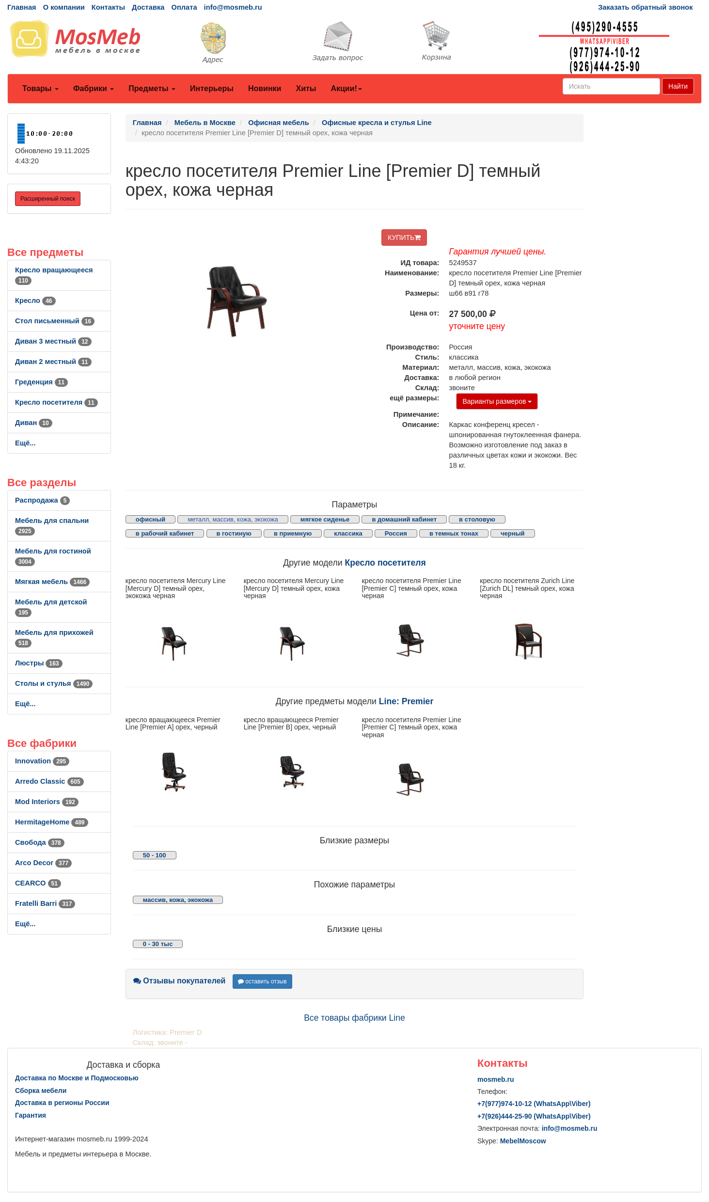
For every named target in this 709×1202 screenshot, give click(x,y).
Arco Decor (43, 863)
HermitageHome (51, 822)
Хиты (306, 88)
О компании (64, 7)
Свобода (39, 842)
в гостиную (234, 533)
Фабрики (93, 88)
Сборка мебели (40, 1090)
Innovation (42, 761)
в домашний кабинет (404, 519)
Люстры (39, 663)
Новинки (265, 88)
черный (513, 533)
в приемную (293, 533)
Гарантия (30, 1115)
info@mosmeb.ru (233, 7)
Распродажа (42, 500)
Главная (21, 7)
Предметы (151, 88)
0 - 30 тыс (158, 944)
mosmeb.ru (495, 1079)
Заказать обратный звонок (645, 7)
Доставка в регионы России (62, 1103)
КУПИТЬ (404, 237)
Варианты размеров (497, 401)
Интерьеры (212, 88)
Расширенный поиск (47, 198)
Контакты (108, 7)
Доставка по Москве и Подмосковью (77, 1078)
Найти (678, 86)
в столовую (477, 519)
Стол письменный (55, 321)
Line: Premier (406, 701)
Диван (33, 423)
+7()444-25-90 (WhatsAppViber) (534, 1116)
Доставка (148, 7)
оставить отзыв (262, 981)
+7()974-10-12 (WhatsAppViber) (534, 1103)
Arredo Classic (49, 781)
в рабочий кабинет (165, 533)
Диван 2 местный (53, 361)
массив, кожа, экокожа (178, 899)
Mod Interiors (47, 802)
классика (348, 533)
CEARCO (38, 883)
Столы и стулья (54, 683)
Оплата (184, 7)
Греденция (41, 382)
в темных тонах (453, 533)
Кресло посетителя (56, 402)
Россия (396, 533)
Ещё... (25, 443)
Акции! (346, 88)
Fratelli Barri (45, 903)
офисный (150, 519)
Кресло (35, 300)
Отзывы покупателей (179, 981)
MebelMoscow (523, 1141)
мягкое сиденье (325, 519)
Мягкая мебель (52, 581)
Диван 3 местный (53, 341)
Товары (40, 88)
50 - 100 (154, 855)
